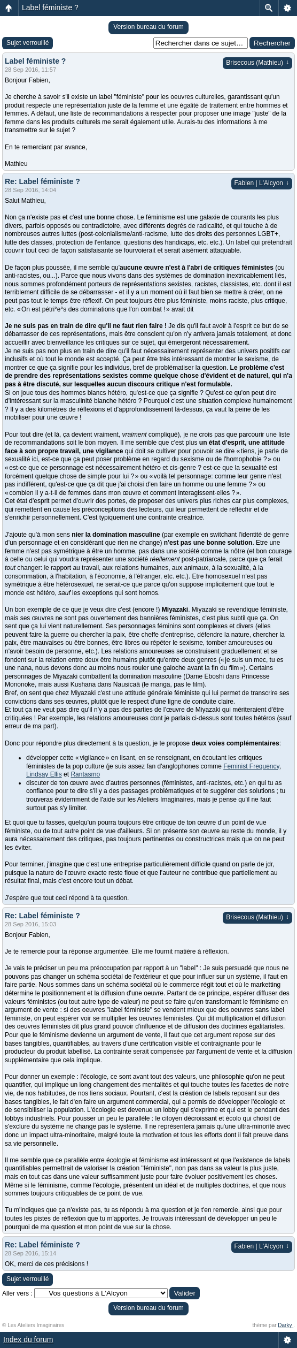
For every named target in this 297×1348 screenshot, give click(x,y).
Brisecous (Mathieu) (257, 62)
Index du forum (28, 1339)
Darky (285, 1325)
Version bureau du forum (148, 27)
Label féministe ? (50, 7)
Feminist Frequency (251, 766)
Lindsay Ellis (44, 774)
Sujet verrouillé (27, 43)
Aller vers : (17, 1293)
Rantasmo (85, 774)
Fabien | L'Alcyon (262, 183)
